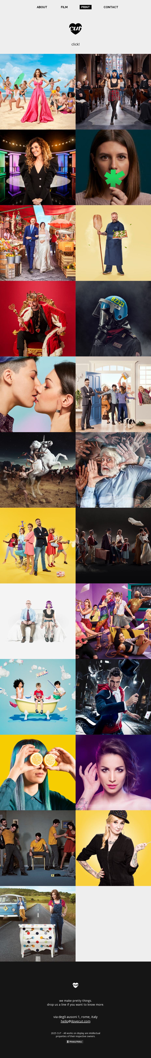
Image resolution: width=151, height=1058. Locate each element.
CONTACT (111, 7)
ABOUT (42, 7)
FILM (64, 7)
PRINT (85, 7)
